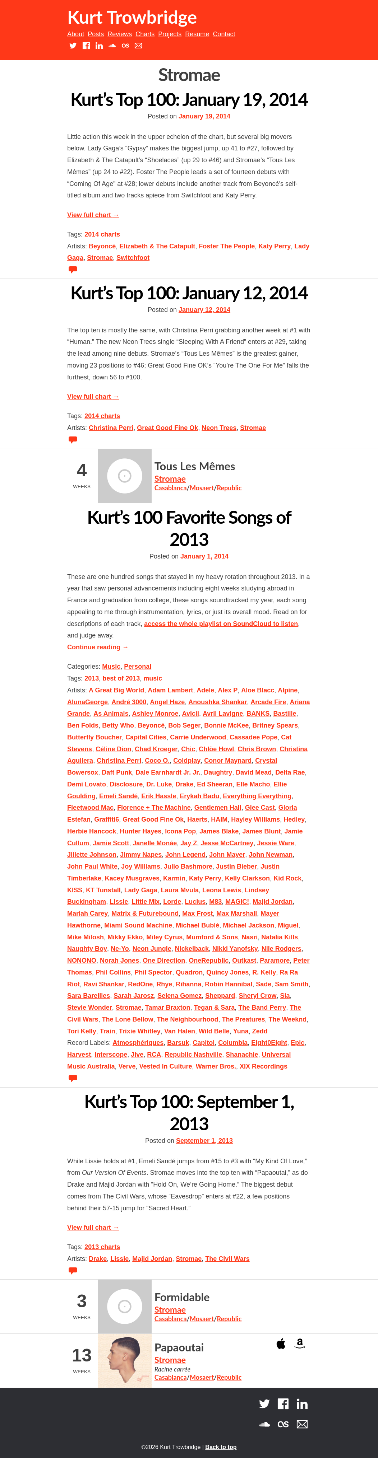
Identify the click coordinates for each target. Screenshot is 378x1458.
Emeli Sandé (118, 796)
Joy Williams (140, 866)
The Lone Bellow (127, 1019)
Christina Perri (111, 427)
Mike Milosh (85, 937)
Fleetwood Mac (90, 807)
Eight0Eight (269, 1042)
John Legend (185, 854)
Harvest (79, 1054)
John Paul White (92, 866)
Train (107, 1031)
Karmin (174, 878)
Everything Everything (257, 796)
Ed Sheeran (214, 784)
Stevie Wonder (89, 1007)
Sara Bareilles (88, 995)
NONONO (81, 960)
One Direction (164, 960)
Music (111, 666)
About (75, 34)
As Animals (110, 713)
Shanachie (242, 1054)
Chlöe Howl (216, 749)
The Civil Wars (227, 1258)
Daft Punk (117, 772)
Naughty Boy (87, 948)
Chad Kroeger (156, 749)
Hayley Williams (255, 819)
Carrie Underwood (198, 737)
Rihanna (188, 984)
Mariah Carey (87, 913)
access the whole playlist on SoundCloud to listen (221, 623)
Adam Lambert (170, 690)
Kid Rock (287, 878)
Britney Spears (275, 725)
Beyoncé (102, 246)
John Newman (270, 854)
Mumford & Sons (212, 937)
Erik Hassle (158, 796)
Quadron (189, 972)
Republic (229, 488)
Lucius (195, 901)
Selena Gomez (179, 995)
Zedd (260, 1031)
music (152, 678)
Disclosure (126, 784)
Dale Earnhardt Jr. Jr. (167, 772)
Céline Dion (113, 749)
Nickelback (192, 948)
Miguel (288, 925)
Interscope (110, 1054)
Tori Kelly (81, 1031)
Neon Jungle (152, 948)
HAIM (219, 819)
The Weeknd (288, 1019)
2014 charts (102, 234)
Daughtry (218, 772)
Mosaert (202, 488)
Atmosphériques (137, 1042)
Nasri (249, 937)
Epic (297, 1042)
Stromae (100, 257)
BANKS (257, 713)
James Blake (219, 831)
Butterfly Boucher (94, 737)
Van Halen (179, 1031)
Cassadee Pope (253, 737)
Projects (169, 34)
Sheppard (220, 995)
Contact (224, 34)
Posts (96, 34)
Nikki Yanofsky (235, 948)
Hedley (294, 819)
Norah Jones (119, 960)
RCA (154, 1054)
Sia (285, 995)
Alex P (228, 690)
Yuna (241, 1031)
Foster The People (227, 246)
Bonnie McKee (226, 725)
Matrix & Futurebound (145, 913)
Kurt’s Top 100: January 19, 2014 (189, 99)
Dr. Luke (159, 784)
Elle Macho (253, 784)
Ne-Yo (120, 948)
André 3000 (128, 702)
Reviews (119, 34)
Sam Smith (291, 984)
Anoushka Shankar (217, 702)
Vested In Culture (165, 1066)
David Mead (254, 772)
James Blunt (261, 831)
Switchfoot (132, 257)
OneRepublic (209, 960)
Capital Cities (145, 737)
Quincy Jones (227, 972)
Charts (145, 34)
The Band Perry (262, 1007)
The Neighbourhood (187, 1019)
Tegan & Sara (214, 1007)
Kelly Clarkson (247, 878)
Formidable (182, 1297)
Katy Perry (274, 246)
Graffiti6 (106, 819)
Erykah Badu (199, 796)
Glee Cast (260, 807)
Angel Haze (167, 702)
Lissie (119, 901)
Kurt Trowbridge (132, 17)
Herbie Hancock (91, 831)
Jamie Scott (111, 843)
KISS (74, 890)
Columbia (233, 1042)
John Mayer (227, 854)
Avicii (190, 713)
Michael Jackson (248, 925)
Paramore (275, 960)
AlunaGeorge (87, 702)
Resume (197, 34)
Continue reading (98, 647)
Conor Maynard (228, 760)
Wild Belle (214, 1031)
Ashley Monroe (155, 713)
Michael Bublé (197, 925)
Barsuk (178, 1042)
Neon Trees (219, 427)
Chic (188, 749)
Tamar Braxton (167, 1007)
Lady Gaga (140, 890)
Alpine (288, 690)
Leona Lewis (221, 890)
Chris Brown (257, 749)
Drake (184, 784)
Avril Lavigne (223, 713)
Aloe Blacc (257, 690)
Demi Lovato (86, 784)
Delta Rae (290, 772)
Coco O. (157, 760)
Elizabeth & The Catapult (157, 246)
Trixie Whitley (140, 1031)
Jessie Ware (275, 843)
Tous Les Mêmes (195, 466)
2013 (91, 678)
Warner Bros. (216, 1066)
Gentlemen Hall (217, 807)
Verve (126, 1066)
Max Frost (197, 913)
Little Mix (146, 901)
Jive (137, 1054)
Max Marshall (236, 913)
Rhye (164, 984)
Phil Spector (153, 972)
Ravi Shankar (103, 984)
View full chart (93, 215)
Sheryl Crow (257, 995)
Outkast (244, 960)
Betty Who (118, 725)
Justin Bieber (236, 866)
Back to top (220, 1447)
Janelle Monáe (155, 843)
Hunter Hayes (140, 831)
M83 (215, 901)
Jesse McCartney (226, 843)
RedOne (140, 984)
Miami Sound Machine (138, 925)
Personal (137, 666)
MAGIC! (237, 901)
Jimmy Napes (141, 854)
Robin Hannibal (228, 984)
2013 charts (102, 1247)
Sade (263, 984)
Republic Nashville (193, 1054)
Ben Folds (82, 725)
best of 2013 (121, 678)
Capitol (204, 1042)
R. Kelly (264, 972)
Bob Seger (184, 725)
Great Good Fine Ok (167, 427)
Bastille (284, 713)
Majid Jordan (272, 901)
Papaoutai (179, 1347)
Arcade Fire (268, 702)
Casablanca (171, 488)
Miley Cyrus (164, 937)
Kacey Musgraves (132, 878)
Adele (205, 690)
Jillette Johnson (91, 854)
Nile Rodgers (281, 948)
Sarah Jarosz (134, 995)
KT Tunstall (103, 890)
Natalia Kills (279, 937)
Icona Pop (180, 831)
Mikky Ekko (125, 937)
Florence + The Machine (154, 807)
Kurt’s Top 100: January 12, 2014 (189, 292)
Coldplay (186, 760)
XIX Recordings (263, 1066)
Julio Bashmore (188, 866)
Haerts (197, 819)
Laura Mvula (180, 890)
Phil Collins (113, 972)
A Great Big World (116, 690)
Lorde (172, 901)
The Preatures (243, 1019)
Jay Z (188, 843)
